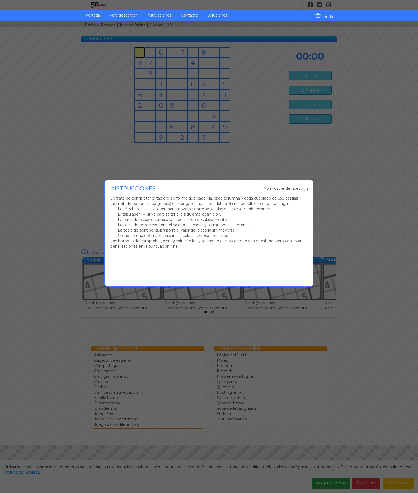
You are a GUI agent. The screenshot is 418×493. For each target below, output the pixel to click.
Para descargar (123, 15)
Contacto (189, 15)
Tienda (324, 16)
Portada (92, 15)
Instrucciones (158, 15)
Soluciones (217, 15)
